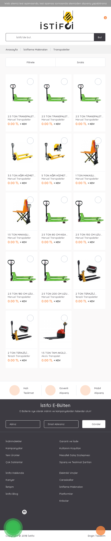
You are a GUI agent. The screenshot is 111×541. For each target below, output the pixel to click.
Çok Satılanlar (14, 462)
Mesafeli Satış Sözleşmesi (74, 455)
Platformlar (66, 493)
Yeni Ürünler (13, 455)
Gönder (94, 424)
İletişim (10, 486)
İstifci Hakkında (15, 472)
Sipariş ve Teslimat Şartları (75, 462)
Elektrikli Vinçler (68, 472)
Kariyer (10, 479)
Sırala (80, 62)
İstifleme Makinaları (35, 49)
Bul (100, 37)
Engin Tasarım (96, 535)
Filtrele (31, 62)
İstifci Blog (12, 493)
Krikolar (64, 500)
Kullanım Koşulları (70, 448)
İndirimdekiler (14, 441)
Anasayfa (12, 49)
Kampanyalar (14, 448)
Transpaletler (61, 49)
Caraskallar (66, 479)
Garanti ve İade (68, 441)
